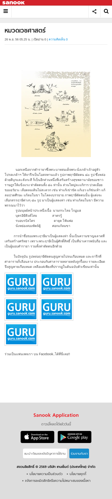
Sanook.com (14, 3)
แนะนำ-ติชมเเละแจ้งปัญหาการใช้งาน (45, 453)
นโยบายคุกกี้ (78, 474)
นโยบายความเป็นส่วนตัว (46, 474)
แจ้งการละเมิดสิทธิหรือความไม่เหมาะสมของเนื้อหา (57, 481)
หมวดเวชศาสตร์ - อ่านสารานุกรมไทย (51, 11)
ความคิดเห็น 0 (58, 39)
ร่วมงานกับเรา (79, 453)
